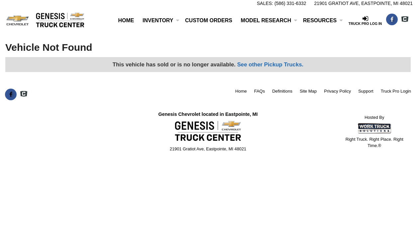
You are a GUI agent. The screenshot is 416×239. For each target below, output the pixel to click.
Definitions (282, 91)
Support (365, 91)
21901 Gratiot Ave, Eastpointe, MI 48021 (363, 3)
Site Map (308, 91)
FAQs (259, 91)
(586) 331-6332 (290, 3)
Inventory (161, 20)
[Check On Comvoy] (405, 19)
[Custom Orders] (209, 21)
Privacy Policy (337, 91)
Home (126, 20)
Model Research (269, 20)
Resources (323, 20)
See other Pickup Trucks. (270, 64)
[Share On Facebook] (392, 19)
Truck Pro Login (396, 91)
